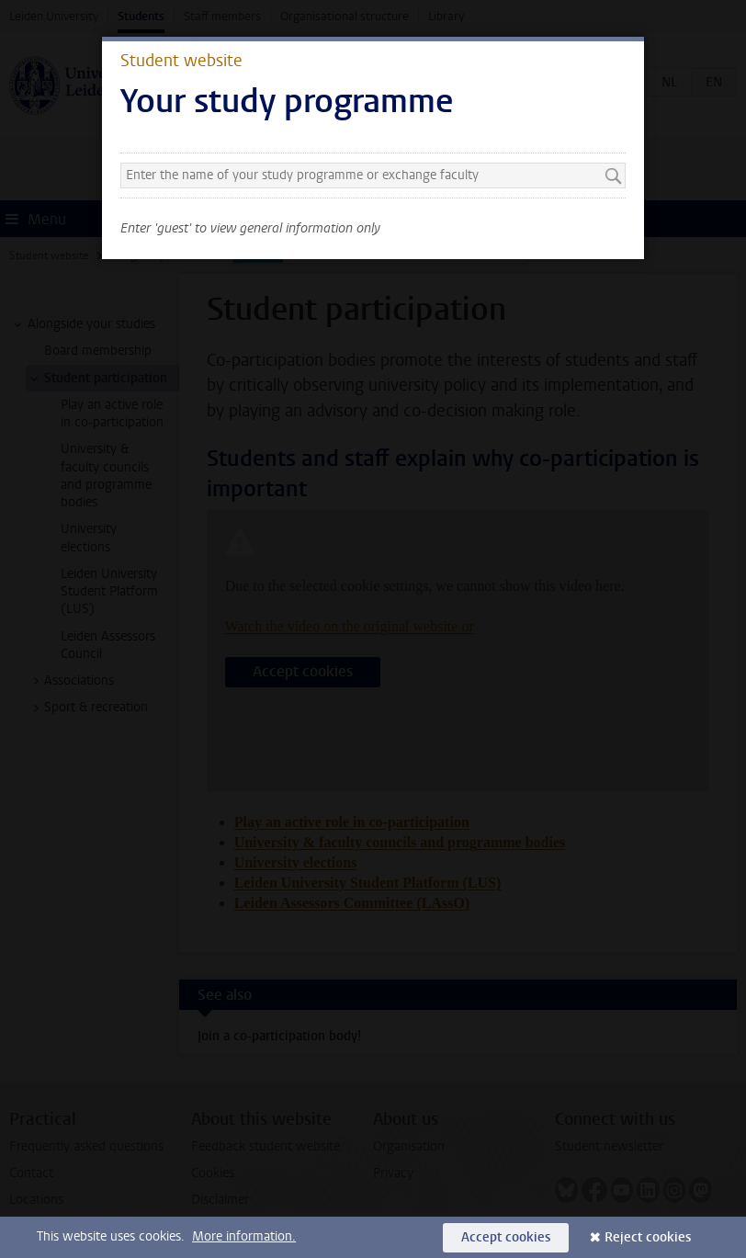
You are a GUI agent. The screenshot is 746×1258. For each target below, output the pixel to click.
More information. (244, 1236)
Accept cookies (505, 1237)
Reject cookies (648, 1237)
